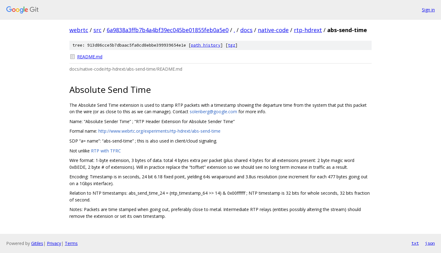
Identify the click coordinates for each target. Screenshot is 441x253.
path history (205, 45)
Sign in (428, 10)
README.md (89, 57)
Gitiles (37, 243)
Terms (71, 243)
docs (246, 30)
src (97, 30)
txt (415, 243)
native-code (273, 30)
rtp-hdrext (308, 30)
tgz (231, 45)
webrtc (78, 30)
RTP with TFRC (106, 151)
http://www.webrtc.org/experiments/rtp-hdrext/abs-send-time (159, 131)
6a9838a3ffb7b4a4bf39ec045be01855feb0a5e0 (168, 30)
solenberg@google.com (213, 111)
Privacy (54, 243)
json (430, 243)
